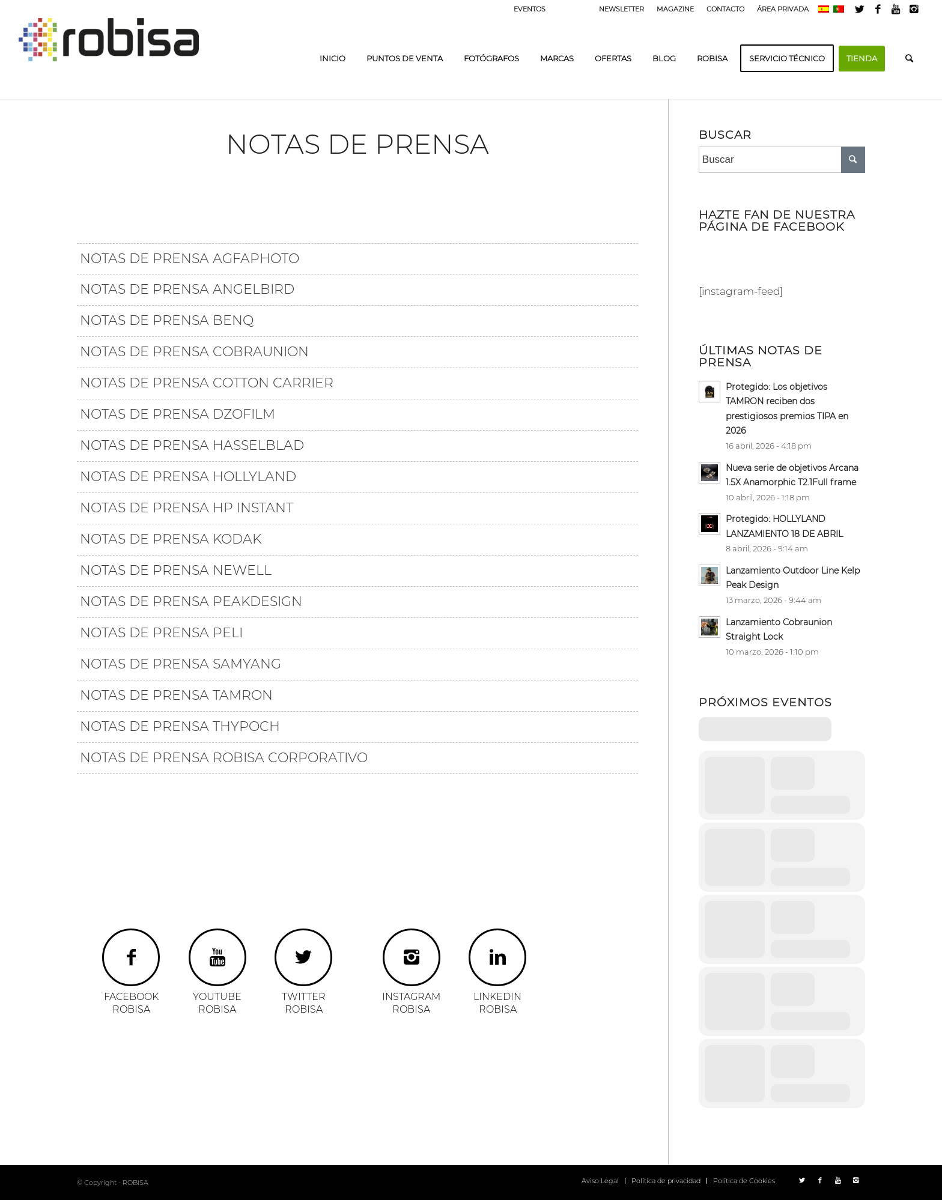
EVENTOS (529, 9)
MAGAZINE (675, 9)
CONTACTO (725, 9)
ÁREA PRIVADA (783, 9)
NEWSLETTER (621, 9)
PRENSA (572, 9)
